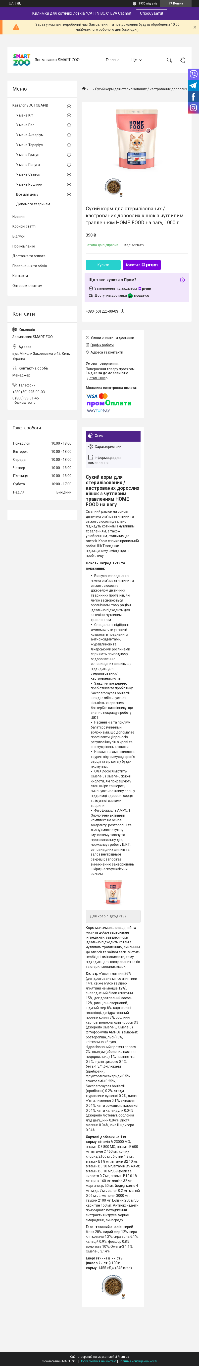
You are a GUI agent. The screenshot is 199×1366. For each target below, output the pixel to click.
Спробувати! (151, 13)
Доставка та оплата (29, 256)
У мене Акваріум (30, 135)
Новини (18, 217)
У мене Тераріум (29, 145)
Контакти (20, 276)
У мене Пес (25, 125)
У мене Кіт (24, 115)
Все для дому (27, 194)
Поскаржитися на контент (98, 1361)
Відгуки (18, 236)
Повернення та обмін (29, 266)
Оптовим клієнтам (27, 286)
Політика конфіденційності (138, 1361)
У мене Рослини (29, 184)
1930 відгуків (148, 3)
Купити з (142, 265)
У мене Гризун (27, 155)
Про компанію (23, 246)
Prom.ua (123, 1357)
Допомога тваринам (33, 204)
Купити (103, 265)
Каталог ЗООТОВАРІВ (30, 105)
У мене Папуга (28, 165)
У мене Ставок (28, 174)
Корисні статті (24, 226)
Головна (112, 60)
